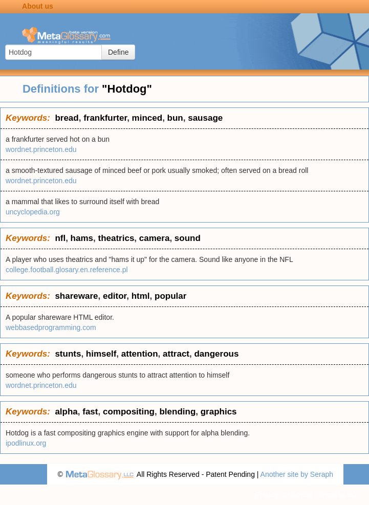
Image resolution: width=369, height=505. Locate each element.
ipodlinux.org (26, 443)
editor (114, 296)
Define (118, 52)
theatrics (116, 238)
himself (101, 354)
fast (90, 411)
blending (177, 411)
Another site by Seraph (297, 474)
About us (37, 6)
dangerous (216, 354)
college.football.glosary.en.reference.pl (67, 270)
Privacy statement (283, 495)
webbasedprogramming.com (51, 327)
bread (66, 118)
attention (139, 354)
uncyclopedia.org (33, 212)
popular (170, 296)
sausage (205, 118)
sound (188, 238)
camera (154, 238)
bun (175, 118)
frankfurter (105, 118)
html (141, 296)
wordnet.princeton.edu (41, 149)
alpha (66, 411)
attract (176, 354)
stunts (68, 354)
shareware (76, 296)
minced (147, 118)
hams (82, 238)
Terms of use (338, 495)
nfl (60, 238)
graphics (219, 411)
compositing (129, 411)
